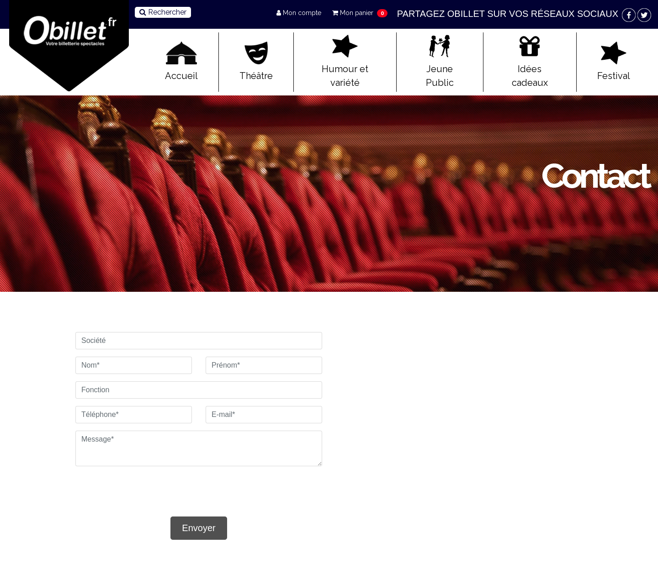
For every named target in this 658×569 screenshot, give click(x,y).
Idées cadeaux (530, 61)
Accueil (181, 61)
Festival (613, 61)
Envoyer (198, 528)
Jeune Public (439, 61)
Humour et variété (345, 61)
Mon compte (299, 12)
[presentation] (128, 487)
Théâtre (256, 61)
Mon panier (353, 12)
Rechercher (162, 12)
